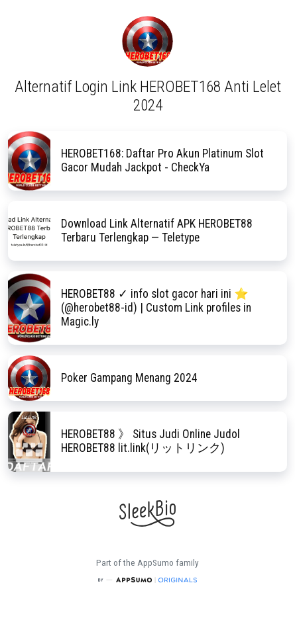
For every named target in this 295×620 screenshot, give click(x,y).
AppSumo (156, 563)
